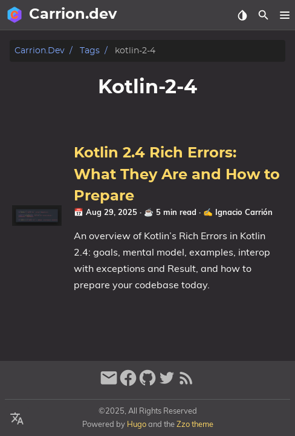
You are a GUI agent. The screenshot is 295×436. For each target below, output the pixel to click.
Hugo (136, 424)
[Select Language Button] (17, 419)
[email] (108, 383)
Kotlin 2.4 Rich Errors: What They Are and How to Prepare (177, 174)
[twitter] (167, 383)
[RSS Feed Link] (186, 383)
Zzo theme (195, 424)
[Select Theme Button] (242, 15)
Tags (90, 50)
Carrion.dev (40, 50)
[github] (147, 383)
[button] (284, 15)
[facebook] (128, 383)
